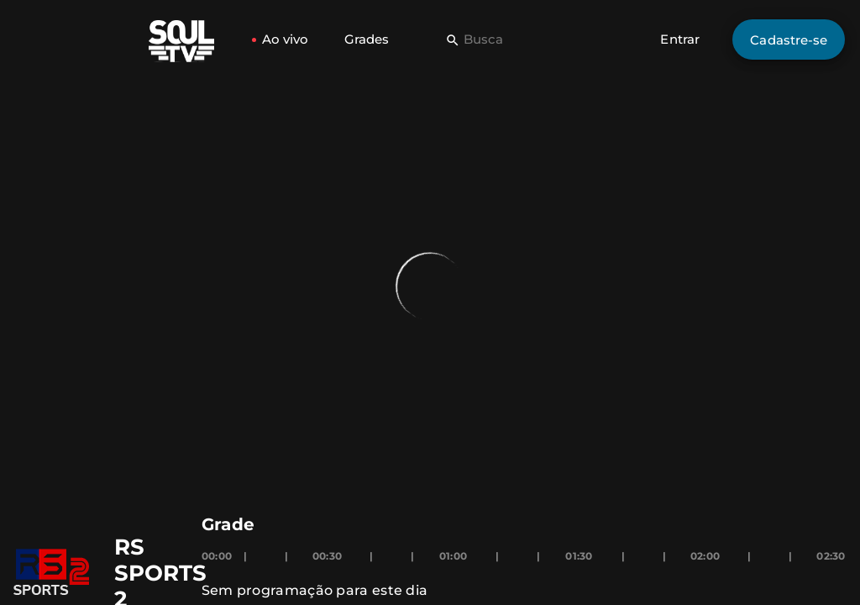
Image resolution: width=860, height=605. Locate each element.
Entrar (680, 39)
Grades (366, 39)
